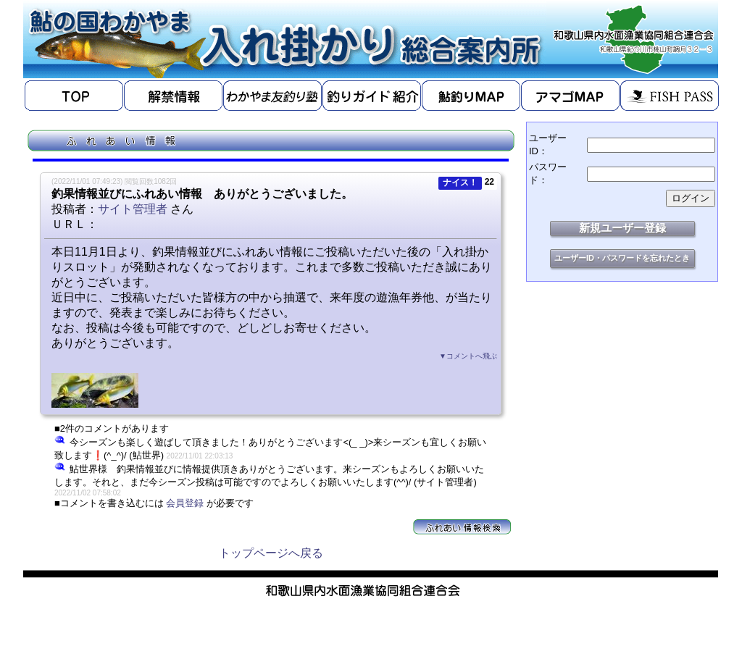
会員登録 (185, 503)
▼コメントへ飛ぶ (468, 356)
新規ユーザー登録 (622, 228)
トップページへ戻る (271, 553)
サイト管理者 (132, 209)
